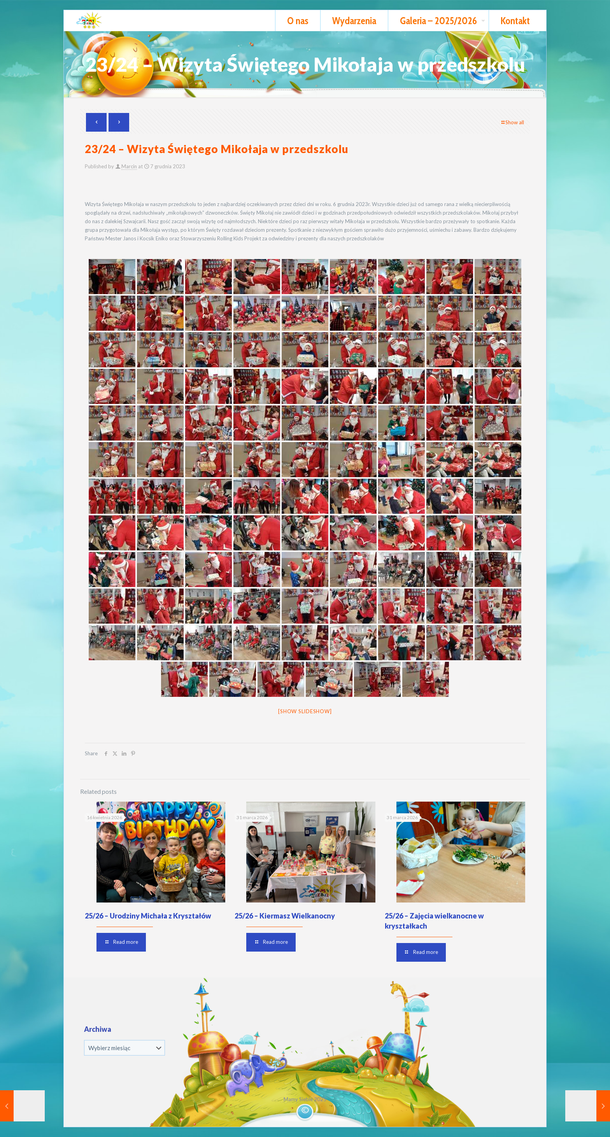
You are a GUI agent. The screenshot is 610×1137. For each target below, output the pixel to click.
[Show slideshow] (304, 711)
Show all (512, 122)
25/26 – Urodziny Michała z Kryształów (148, 915)
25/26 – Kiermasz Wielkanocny (285, 915)
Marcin (129, 166)
